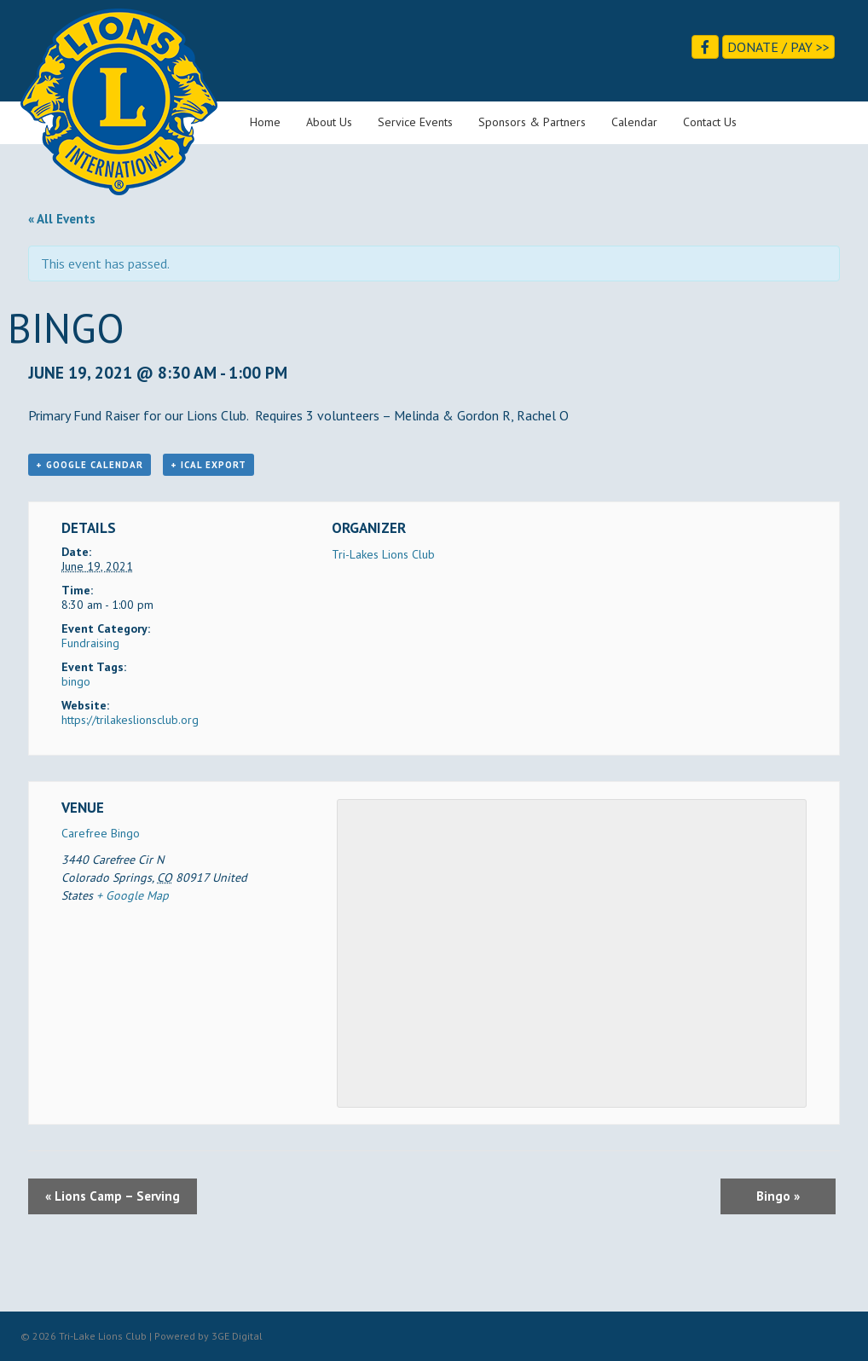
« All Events (61, 219)
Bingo (778, 1196)
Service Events (415, 122)
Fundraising (90, 643)
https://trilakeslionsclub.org (130, 719)
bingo (75, 681)
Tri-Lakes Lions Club (383, 554)
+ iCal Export (208, 465)
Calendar (634, 122)
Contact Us (710, 122)
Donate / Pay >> (778, 46)
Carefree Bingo (100, 833)
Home (265, 122)
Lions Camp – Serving (112, 1196)
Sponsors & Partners (532, 122)
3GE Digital (237, 1335)
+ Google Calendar (89, 465)
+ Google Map (132, 895)
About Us (329, 122)
